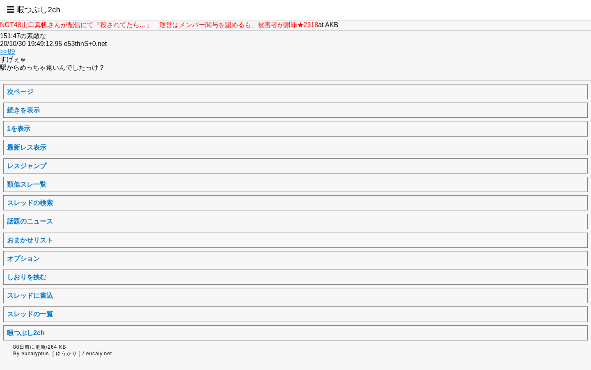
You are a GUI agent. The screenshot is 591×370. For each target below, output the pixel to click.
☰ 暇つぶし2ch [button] (33, 9)
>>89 (7, 51)
